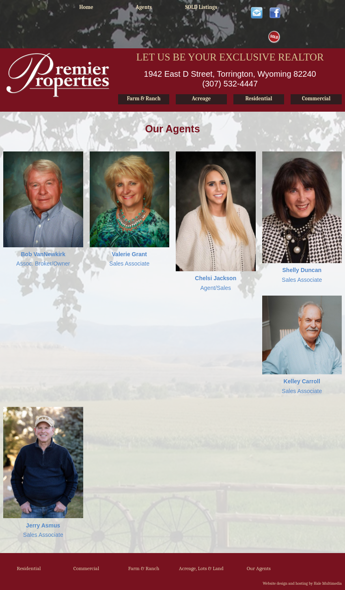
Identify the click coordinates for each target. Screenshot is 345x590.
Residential (29, 568)
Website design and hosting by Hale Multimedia (302, 583)
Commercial (86, 568)
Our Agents (259, 568)
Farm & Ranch (144, 568)
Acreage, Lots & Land (201, 568)
